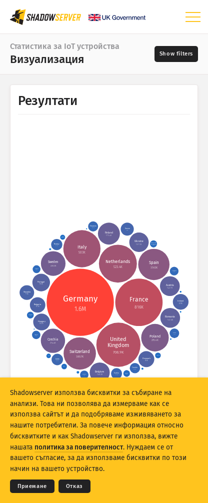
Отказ (74, 486)
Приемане (32, 486)
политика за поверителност (78, 447)
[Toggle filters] (176, 54)
